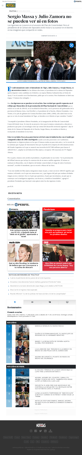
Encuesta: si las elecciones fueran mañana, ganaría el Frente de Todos (35, 282)
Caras (17, 437)
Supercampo (73, 437)
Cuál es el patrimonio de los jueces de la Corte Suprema (30, 278)
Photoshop (25, 137)
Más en (18, 204)
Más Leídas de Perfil (15, 366)
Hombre (44, 437)
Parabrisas (63, 437)
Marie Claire (26, 437)
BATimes (54, 442)
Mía (38, 442)
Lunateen (45, 442)
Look (26, 442)
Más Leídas (11, 323)
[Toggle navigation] (3, 5)
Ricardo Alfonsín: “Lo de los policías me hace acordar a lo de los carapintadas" (38, 294)
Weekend (53, 437)
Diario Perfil (8, 437)
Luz (32, 442)
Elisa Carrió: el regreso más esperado (23, 290)
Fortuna (36, 437)
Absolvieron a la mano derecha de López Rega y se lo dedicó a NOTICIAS (36, 286)
